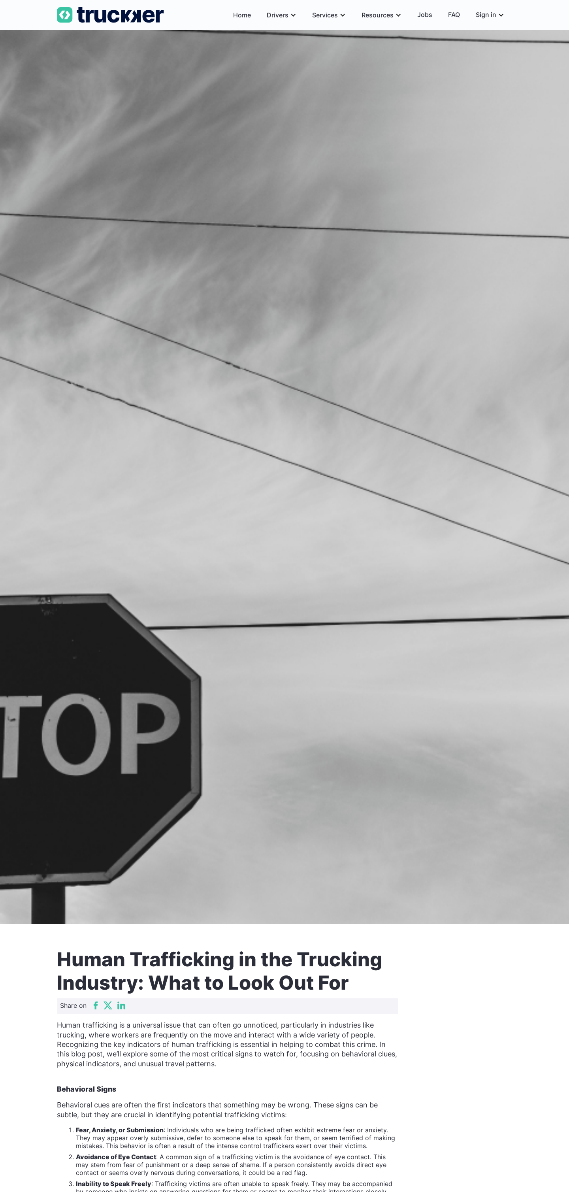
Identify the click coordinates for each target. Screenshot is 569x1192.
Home (242, 15)
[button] (281, 15)
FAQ (454, 15)
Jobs (424, 15)
